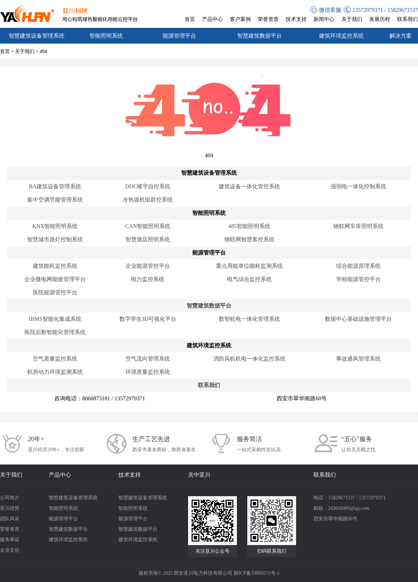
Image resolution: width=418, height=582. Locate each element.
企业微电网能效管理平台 (55, 279)
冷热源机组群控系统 (148, 200)
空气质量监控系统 (55, 359)
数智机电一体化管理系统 (249, 319)
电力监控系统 (147, 279)
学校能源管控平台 (358, 279)
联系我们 (407, 19)
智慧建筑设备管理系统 (36, 36)
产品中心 (212, 19)
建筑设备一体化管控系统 (249, 186)
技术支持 (296, 19)
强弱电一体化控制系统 (358, 186)
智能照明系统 (106, 36)
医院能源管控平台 (55, 292)
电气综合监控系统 (249, 279)
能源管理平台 (179, 36)
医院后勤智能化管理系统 (55, 332)
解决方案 (400, 36)
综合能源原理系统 (358, 266)
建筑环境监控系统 (341, 36)
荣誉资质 (268, 19)
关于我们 (351, 19)
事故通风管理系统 (358, 359)
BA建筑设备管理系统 (55, 186)
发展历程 (379, 19)
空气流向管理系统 (147, 359)
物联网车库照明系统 (358, 226)
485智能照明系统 (249, 226)
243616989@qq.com (348, 508)
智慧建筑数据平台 (259, 36)
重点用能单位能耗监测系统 (249, 266)
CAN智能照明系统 (147, 226)
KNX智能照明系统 (55, 226)
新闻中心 (324, 19)
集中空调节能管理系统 (55, 200)
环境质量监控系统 (147, 372)
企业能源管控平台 (147, 266)
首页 (190, 19)
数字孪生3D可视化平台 (148, 319)
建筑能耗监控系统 (55, 266)
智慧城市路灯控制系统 (55, 239)
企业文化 (10, 550)
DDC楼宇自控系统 (147, 186)
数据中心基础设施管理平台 (358, 319)
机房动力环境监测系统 (55, 372)
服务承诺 (10, 539)
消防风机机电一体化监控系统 (249, 359)
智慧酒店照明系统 (147, 239)
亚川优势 (10, 508)
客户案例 (240, 19)
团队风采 (10, 518)
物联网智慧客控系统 (249, 239)
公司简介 (10, 497)
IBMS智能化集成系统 (55, 319)
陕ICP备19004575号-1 (256, 573)
